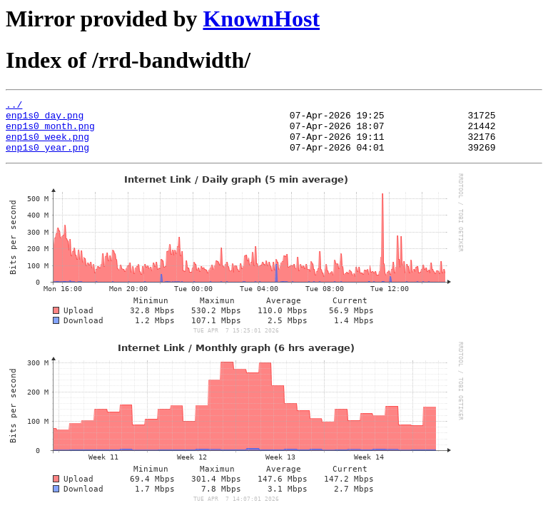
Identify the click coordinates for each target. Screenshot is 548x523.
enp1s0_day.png (44, 119)
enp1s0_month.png (50, 132)
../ (14, 106)
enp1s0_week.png (47, 144)
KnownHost (261, 18)
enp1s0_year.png (47, 157)
